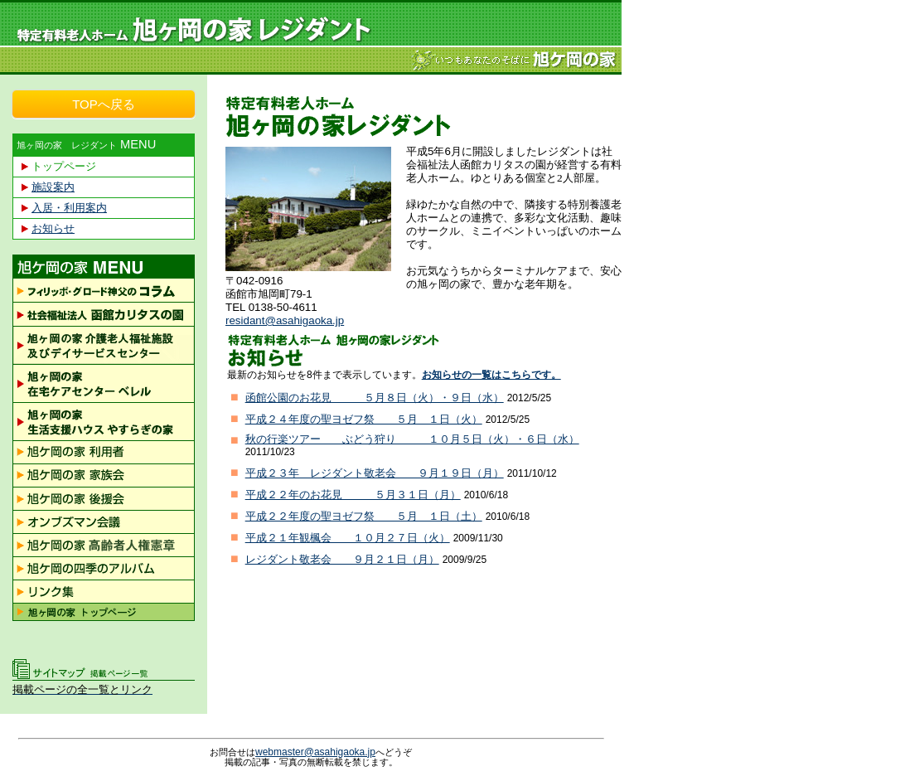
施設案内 (53, 187)
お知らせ (53, 228)
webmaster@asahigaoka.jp (315, 752)
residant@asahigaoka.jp (284, 320)
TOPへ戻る (103, 104)
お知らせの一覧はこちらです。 (491, 375)
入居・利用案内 (69, 207)
